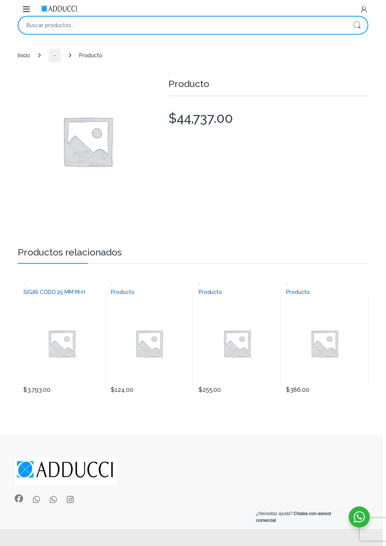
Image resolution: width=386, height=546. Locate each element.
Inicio (24, 55)
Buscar (357, 25)
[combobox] (182, 25)
